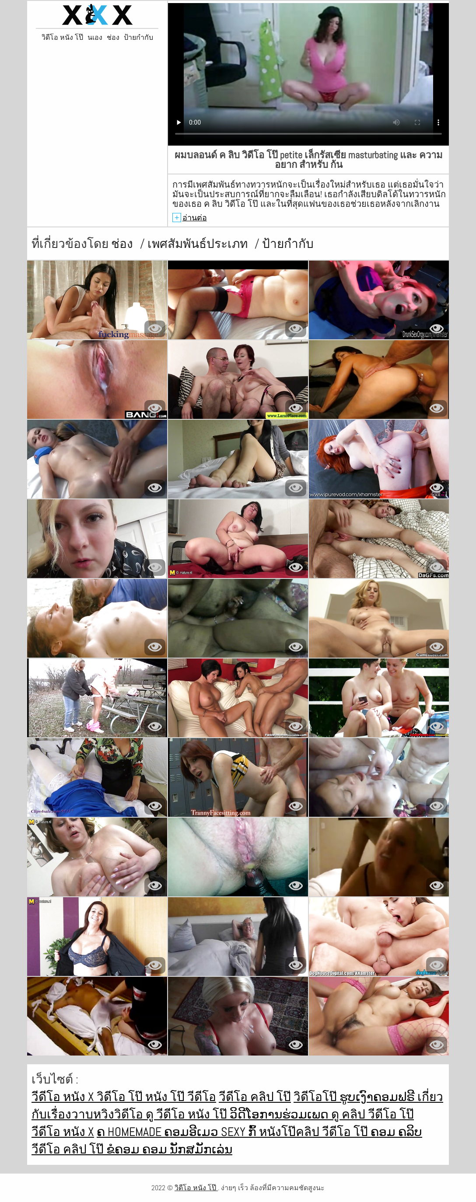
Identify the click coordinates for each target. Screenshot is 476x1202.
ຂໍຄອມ (124, 1149)
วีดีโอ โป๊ (346, 1131)
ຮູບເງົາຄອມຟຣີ (378, 1096)
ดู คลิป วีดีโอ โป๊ (372, 1114)
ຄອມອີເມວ (192, 1131)
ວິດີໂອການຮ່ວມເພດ (280, 1114)
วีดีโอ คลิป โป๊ (255, 1096)
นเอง (95, 37)
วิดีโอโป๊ (317, 1096)
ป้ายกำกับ (138, 37)
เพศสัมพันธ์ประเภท (198, 243)
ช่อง (113, 37)
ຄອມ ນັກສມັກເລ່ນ (187, 1149)
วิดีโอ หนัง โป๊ (62, 37)
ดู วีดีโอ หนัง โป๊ (188, 1114)
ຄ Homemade (130, 1131)
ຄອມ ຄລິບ (396, 1131)
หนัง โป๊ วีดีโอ (180, 1096)
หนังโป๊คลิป (290, 1131)
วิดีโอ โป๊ (121, 1096)
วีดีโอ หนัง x (64, 1096)
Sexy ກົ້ (240, 1131)
